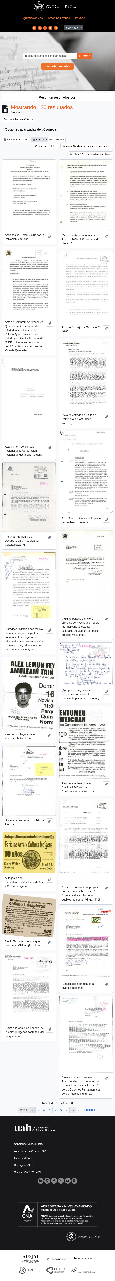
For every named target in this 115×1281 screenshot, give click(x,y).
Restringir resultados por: (57, 97)
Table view (56, 139)
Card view (40, 139)
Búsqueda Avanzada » (57, 66)
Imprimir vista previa (16, 139)
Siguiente (89, 1109)
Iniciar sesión (72, 27)
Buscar (84, 56)
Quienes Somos (33, 18)
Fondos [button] (80, 18)
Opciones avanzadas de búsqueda (30, 129)
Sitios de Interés (59, 18)
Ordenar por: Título (45, 146)
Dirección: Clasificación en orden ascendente (85, 146)
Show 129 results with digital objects (90, 154)
